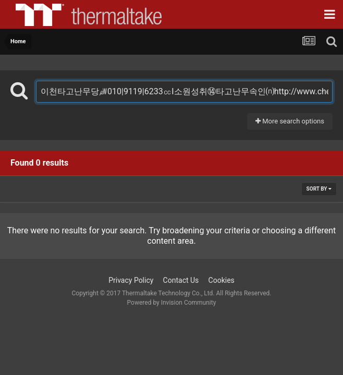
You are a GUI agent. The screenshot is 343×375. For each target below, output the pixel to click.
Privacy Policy (130, 280)
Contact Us (181, 280)
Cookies (222, 280)
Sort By (319, 189)
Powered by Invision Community (171, 302)
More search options (289, 121)
